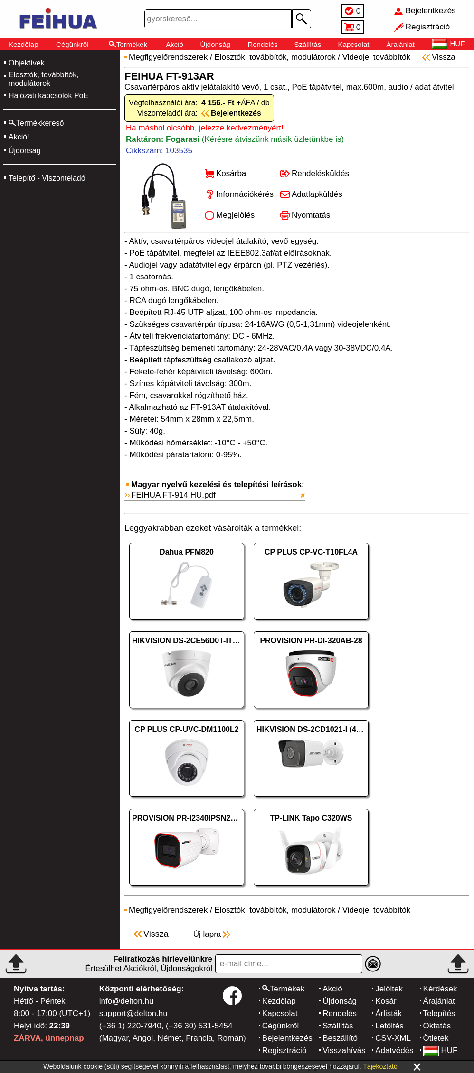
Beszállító (340, 1038)
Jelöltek (389, 988)
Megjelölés (235, 215)
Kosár (385, 1001)
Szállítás (308, 44)
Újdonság (215, 44)
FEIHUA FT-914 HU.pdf (173, 495)
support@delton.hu (133, 1013)
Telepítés (439, 1013)
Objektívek (27, 63)
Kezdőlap (23, 44)
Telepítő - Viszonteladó (47, 178)
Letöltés (389, 1025)
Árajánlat (400, 44)
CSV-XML (393, 1038)
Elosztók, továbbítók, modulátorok (44, 79)
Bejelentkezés (287, 1038)
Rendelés (262, 44)
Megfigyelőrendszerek (168, 57)
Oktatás (437, 1025)
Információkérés (245, 194)
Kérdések (440, 988)
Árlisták (388, 1013)
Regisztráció (284, 1050)
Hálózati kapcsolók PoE (48, 96)
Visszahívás (343, 1050)
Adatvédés (394, 1050)
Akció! (19, 137)
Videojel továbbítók (376, 57)
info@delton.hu (126, 1001)
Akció (174, 44)
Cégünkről (72, 44)
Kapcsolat (354, 44)
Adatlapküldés (317, 194)
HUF (440, 1050)
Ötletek (436, 1038)
